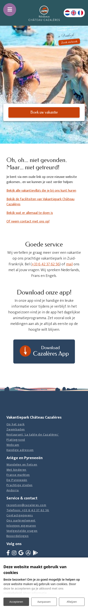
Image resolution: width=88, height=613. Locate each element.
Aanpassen (44, 602)
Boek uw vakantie (44, 112)
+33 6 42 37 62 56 (46, 264)
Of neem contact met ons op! (27, 221)
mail (69, 264)
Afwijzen (72, 602)
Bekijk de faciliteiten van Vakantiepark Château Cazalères (40, 201)
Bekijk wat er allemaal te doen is (29, 213)
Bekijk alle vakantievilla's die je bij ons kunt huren (41, 191)
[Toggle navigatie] (9, 9)
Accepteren (16, 602)
